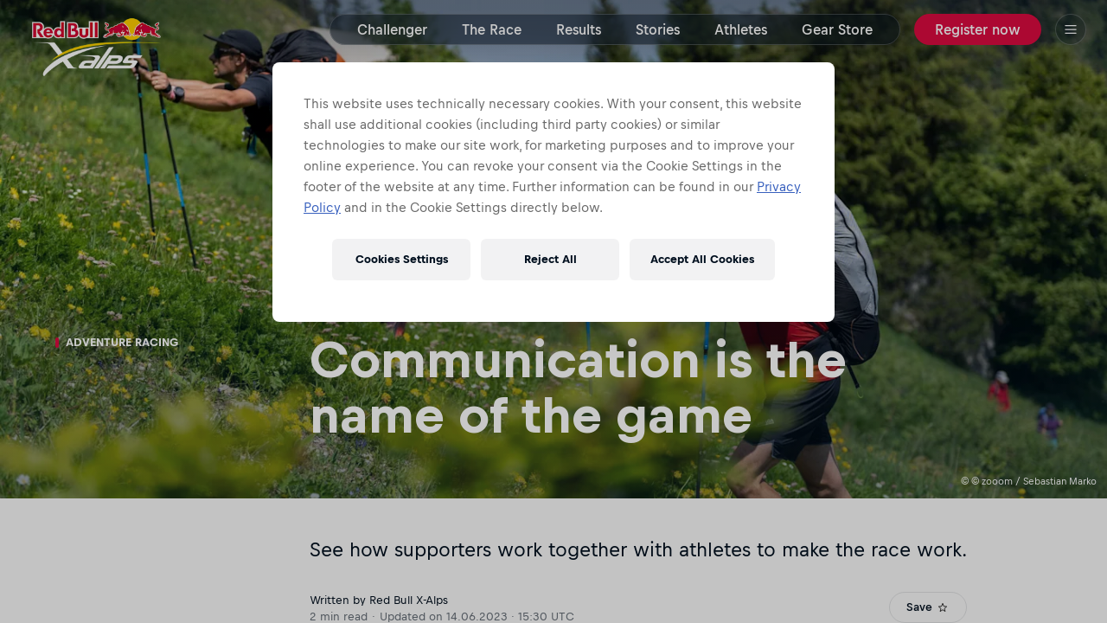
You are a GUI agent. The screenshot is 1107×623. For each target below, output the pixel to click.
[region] (553, 192)
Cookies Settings (401, 259)
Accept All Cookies (702, 259)
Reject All (550, 259)
